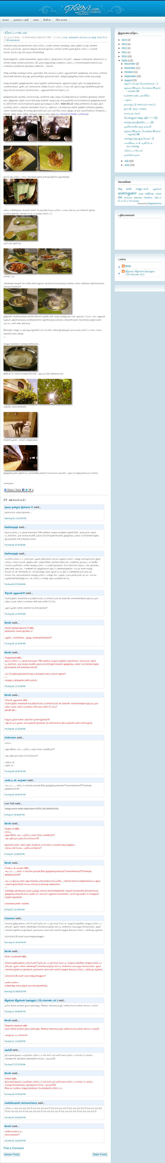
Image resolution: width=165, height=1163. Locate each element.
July (126, 161)
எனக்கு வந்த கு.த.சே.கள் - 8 (139, 138)
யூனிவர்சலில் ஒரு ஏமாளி (137, 126)
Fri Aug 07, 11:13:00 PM (15, 910)
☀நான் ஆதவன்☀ (15, 593)
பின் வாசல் (61, 19)
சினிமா (47, 19)
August (128, 80)
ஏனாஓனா (73, 37)
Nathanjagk (11, 527)
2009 (125, 60)
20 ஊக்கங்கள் (13, 40)
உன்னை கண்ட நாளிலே (137, 95)
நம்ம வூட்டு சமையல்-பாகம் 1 (140, 104)
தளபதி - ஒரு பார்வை (135, 108)
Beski (8, 622)
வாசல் (5, 19)
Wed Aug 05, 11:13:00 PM (15, 518)
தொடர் (157, 197)
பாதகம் (128, 100)
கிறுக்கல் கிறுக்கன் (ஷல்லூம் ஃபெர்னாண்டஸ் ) (31, 1000)
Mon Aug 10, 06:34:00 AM (15, 942)
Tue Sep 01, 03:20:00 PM (15, 1117)
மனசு (36, 19)
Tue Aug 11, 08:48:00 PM (15, 1011)
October (128, 72)
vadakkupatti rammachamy (21, 1102)
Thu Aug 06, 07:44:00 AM (15, 545)
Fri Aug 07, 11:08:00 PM (15, 854)
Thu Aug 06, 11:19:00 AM (15, 644)
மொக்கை (134, 201)
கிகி (120, 197)
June (127, 165)
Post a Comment (14, 1148)
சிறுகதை (138, 197)
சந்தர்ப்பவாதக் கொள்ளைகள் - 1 (141, 83)
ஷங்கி (8, 1049)
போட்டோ (102, 37)
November (130, 68)
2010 (125, 56)
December (130, 63)
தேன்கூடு (148, 197)
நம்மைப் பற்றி (20, 19)
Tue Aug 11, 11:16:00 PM (15, 1041)
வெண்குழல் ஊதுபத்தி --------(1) (140, 117)
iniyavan (10, 918)
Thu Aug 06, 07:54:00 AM (15, 584)
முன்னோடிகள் (132, 155)
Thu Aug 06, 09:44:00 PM (15, 795)
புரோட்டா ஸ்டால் (15, 32)
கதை (141, 194)
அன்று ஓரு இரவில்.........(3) (139, 122)
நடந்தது (92, 37)
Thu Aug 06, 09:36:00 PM (15, 771)
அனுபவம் (142, 188)
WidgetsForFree (154, 203)
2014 (125, 40)
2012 (125, 48)
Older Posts (100, 1154)
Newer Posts (12, 1154)
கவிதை (149, 193)
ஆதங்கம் (157, 189)
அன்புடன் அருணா (16, 780)
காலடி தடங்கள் (132, 113)
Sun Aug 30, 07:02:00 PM (15, 1094)
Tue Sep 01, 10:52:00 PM (15, 1141)
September (130, 76)
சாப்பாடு (83, 37)
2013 (125, 44)
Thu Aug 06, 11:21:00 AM (15, 686)
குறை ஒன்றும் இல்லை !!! (19, 507)
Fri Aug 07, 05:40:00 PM (15, 815)
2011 (125, 52)
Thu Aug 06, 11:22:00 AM (15, 729)
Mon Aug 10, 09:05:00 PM (15, 991)
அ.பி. (65, 37)
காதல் (158, 193)
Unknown (10, 737)
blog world (124, 189)
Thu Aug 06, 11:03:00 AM (15, 614)
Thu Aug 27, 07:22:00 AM (15, 1064)
